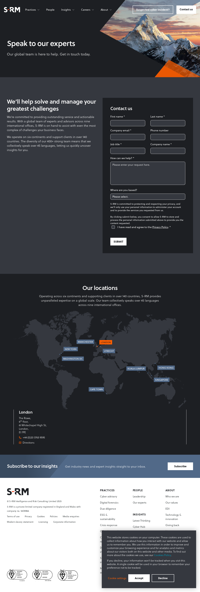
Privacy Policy (160, 227)
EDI (167, 508)
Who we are (172, 496)
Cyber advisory (108, 496)
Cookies (41, 516)
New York (71, 349)
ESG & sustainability (107, 517)
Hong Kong (166, 367)
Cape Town (96, 389)
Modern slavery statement (20, 522)
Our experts (139, 502)
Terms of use (13, 516)
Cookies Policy (162, 555)
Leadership (139, 496)
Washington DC (73, 358)
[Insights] (68, 9)
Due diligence (108, 508)
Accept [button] (139, 578)
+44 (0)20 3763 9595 (34, 437)
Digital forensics (109, 502)
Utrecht (109, 351)
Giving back (172, 525)
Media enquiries (71, 516)
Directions (28, 442)
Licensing (43, 522)
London (106, 342)
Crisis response (108, 525)
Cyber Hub (139, 526)
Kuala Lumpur (136, 368)
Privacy (28, 516)
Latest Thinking (141, 520)
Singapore (161, 380)
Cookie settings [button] (117, 578)
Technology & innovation (173, 517)
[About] (106, 9)
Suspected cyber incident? (153, 9)
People (50, 9)
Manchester (85, 341)
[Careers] (87, 9)
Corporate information (64, 522)
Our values (171, 502)
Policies (54, 516)
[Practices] (32, 9)
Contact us (186, 9)
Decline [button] (163, 578)
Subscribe (180, 466)
